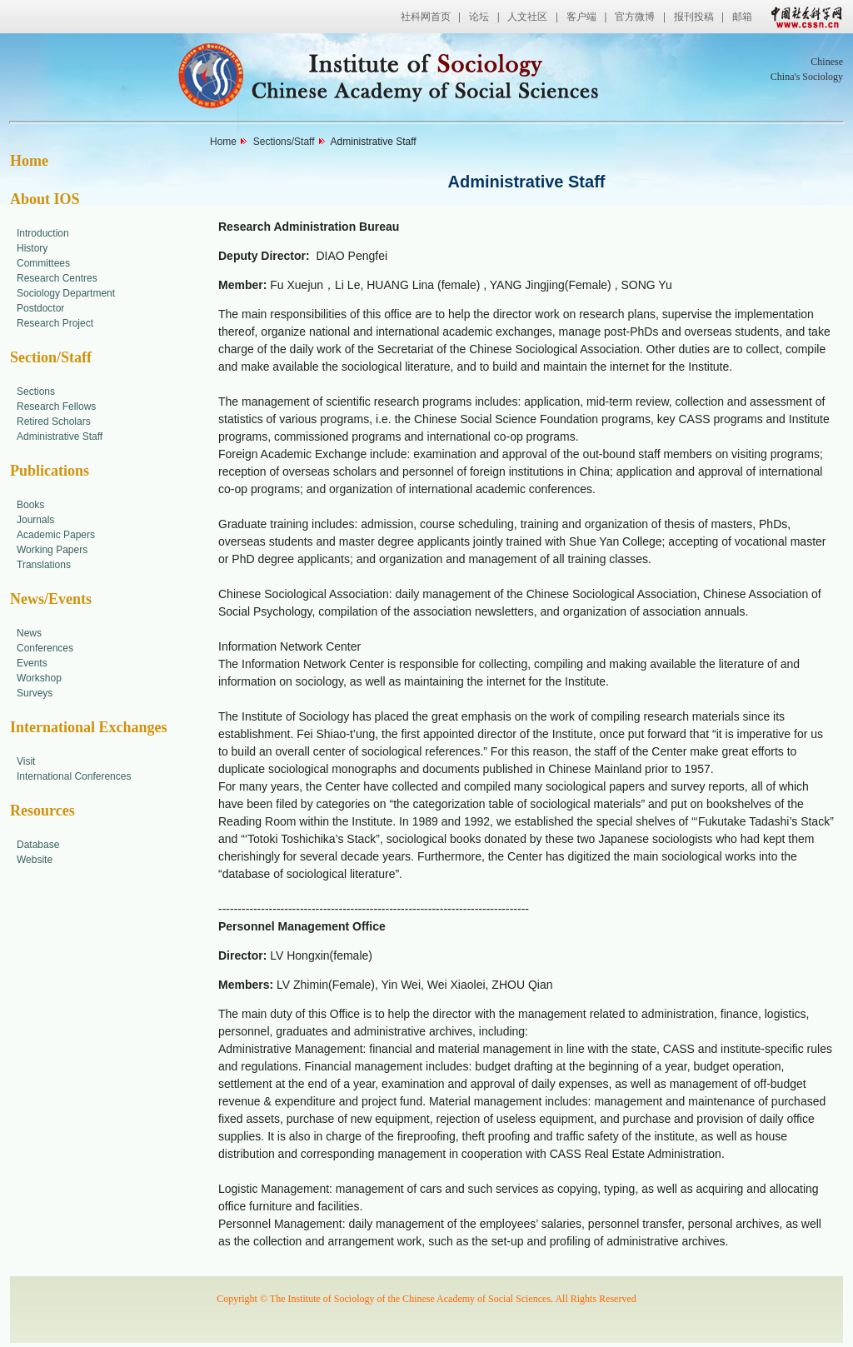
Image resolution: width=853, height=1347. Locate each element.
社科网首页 (426, 16)
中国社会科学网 (803, 16)
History (32, 248)
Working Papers (52, 550)
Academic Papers (56, 535)
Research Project (55, 323)
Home (29, 160)
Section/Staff (51, 357)
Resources (42, 810)
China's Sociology (807, 76)
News (29, 633)
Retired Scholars (54, 421)
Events (32, 663)
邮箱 (742, 16)
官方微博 (635, 16)
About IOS (45, 199)
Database (38, 845)
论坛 (479, 16)
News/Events (51, 599)
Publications (49, 470)
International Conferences (74, 776)
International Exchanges (88, 727)
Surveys (34, 693)
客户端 (581, 16)
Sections (36, 391)
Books (30, 505)
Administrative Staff (59, 436)
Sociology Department (66, 293)
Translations (44, 565)
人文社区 (527, 16)
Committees (43, 263)
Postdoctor (40, 308)
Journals (35, 520)
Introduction (43, 233)
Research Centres (57, 278)
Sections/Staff (284, 141)
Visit (26, 761)
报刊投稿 (694, 16)
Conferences (45, 648)
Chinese (827, 61)
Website (34, 860)
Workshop (39, 678)
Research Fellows (56, 406)
